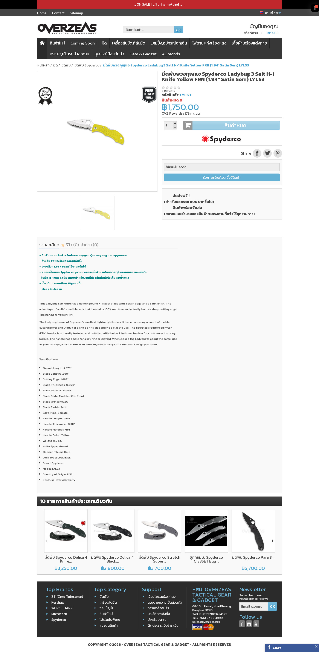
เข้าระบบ (273, 33)
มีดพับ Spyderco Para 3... (253, 557)
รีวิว (70, 244)
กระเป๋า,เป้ (106, 607)
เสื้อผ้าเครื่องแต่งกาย (249, 43)
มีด (104, 43)
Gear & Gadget (143, 54)
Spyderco (58, 619)
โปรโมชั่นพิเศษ (109, 619)
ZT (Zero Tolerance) (67, 596)
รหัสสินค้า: (170, 94)
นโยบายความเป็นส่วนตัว (165, 602)
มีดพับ (104, 596)
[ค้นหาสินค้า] (148, 29)
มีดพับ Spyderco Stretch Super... (159, 559)
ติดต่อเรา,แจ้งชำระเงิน (163, 625)
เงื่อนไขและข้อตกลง (162, 596)
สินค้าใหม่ (57, 43)
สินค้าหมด (231, 125)
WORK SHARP (62, 607)
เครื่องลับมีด (108, 602)
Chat (277, 647)
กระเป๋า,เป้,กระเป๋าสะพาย (69, 54)
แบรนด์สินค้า (108, 625)
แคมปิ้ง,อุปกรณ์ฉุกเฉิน (169, 43)
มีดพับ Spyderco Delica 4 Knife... (66, 559)
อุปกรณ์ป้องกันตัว (109, 54)
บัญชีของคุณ (157, 619)
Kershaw (57, 602)
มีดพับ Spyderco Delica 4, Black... (112, 559)
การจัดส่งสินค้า (158, 607)
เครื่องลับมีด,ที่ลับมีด (128, 43)
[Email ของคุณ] (253, 606)
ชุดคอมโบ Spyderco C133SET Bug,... (206, 559)
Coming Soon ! (83, 43)
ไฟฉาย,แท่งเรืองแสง (209, 43)
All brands (171, 54)
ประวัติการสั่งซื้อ (159, 613)
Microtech (59, 613)
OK (178, 30)
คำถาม (89, 244)
